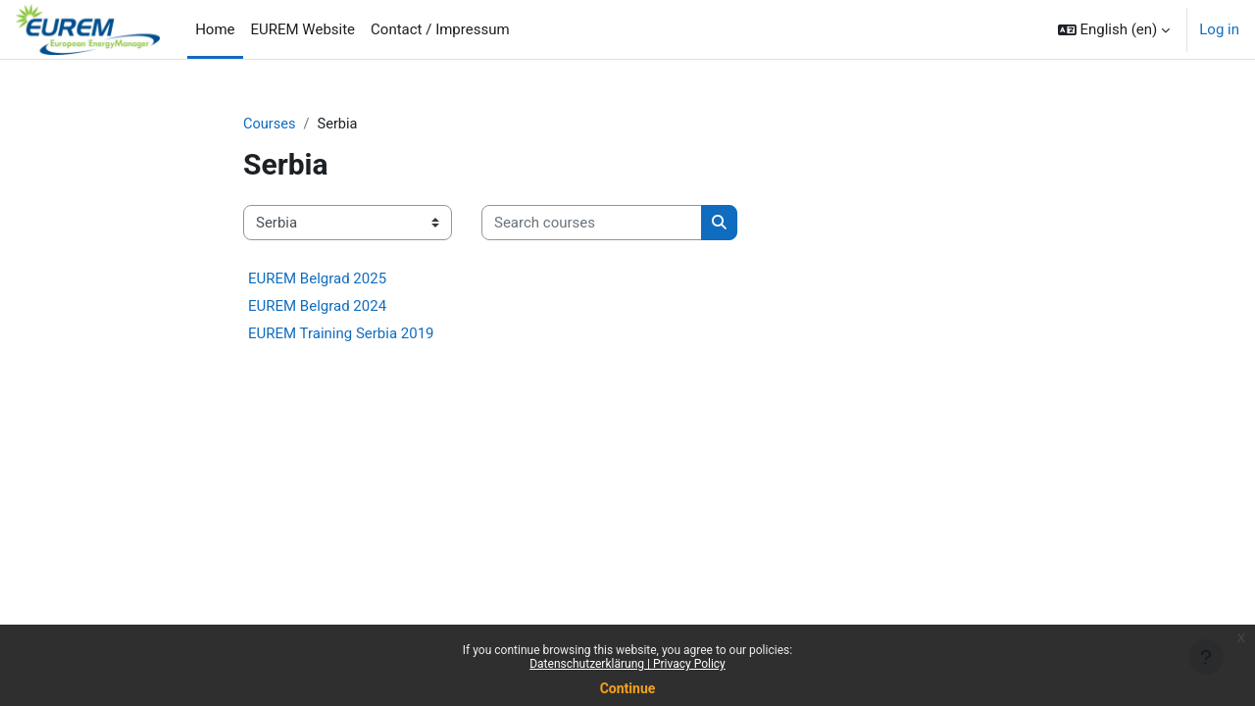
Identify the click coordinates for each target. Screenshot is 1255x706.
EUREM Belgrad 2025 (317, 279)
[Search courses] (591, 224)
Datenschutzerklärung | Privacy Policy (627, 664)
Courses (270, 124)
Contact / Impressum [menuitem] (440, 29)
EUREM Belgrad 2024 (317, 307)
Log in (1219, 29)
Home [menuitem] (214, 29)
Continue (628, 688)
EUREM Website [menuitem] (303, 29)
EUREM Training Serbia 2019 (341, 334)
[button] (1114, 29)
